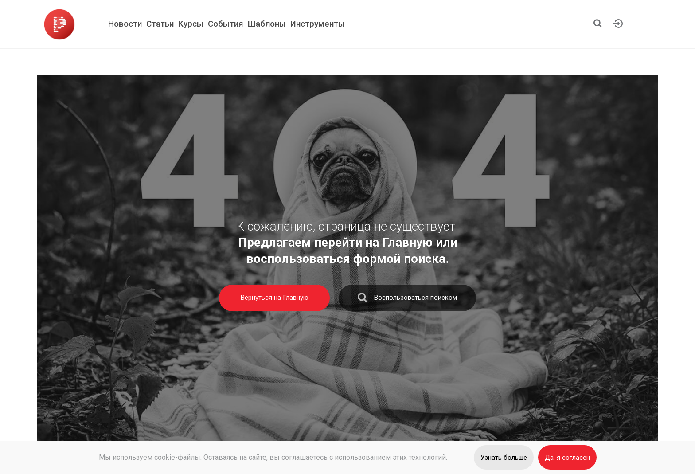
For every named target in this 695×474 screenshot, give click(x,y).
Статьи (160, 24)
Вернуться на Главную (274, 298)
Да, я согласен (567, 458)
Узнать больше (503, 458)
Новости (125, 24)
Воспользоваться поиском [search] (407, 299)
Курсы (190, 24)
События (225, 24)
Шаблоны (267, 24)
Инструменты (317, 24)
